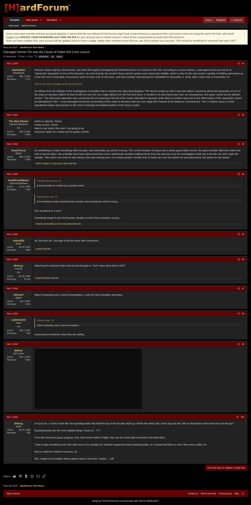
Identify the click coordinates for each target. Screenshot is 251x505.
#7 (243, 288)
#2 (243, 115)
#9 (243, 344)
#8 (243, 313)
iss (52, 56)
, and (55, 224)
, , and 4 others (52, 163)
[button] (40, 20)
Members (52, 19)
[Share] (239, 64)
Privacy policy (225, 493)
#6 (243, 259)
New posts (32, 19)
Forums (14, 19)
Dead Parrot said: (45, 197)
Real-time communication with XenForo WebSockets (135, 501)
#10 (242, 417)
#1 (243, 63)
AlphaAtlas (11, 56)
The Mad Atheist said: (47, 181)
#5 (243, 234)
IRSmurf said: (43, 320)
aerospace (43, 56)
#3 (243, 144)
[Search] (236, 20)
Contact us (193, 493)
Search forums (29, 25)
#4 (243, 174)
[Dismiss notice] (244, 33)
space (59, 56)
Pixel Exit (106, 501)
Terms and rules (208, 493)
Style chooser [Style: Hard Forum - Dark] (13, 493)
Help (236, 493)
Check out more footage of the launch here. (58, 84)
